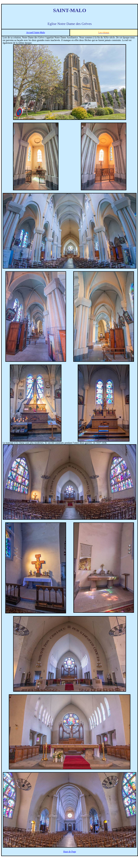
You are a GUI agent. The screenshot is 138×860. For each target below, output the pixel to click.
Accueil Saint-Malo (35, 32)
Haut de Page (69, 851)
